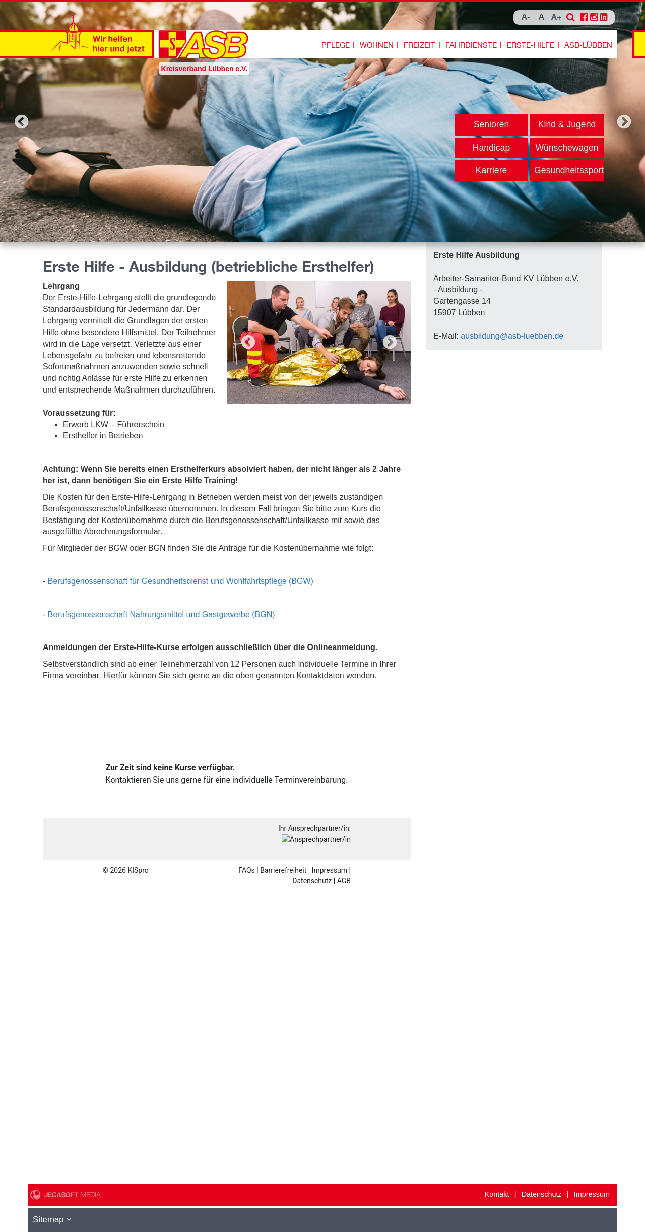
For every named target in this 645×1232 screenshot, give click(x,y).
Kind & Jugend (567, 124)
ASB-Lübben (588, 45)
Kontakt (497, 1194)
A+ (556, 17)
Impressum (592, 1194)
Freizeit (419, 45)
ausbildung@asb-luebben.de (512, 336)
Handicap (491, 148)
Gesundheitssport (569, 170)
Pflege (335, 45)
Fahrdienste (471, 45)
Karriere (491, 170)
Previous (21, 122)
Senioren (491, 124)
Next (623, 122)
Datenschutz (542, 1194)
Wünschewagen (566, 148)
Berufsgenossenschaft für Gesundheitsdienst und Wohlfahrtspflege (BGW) (180, 581)
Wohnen (377, 45)
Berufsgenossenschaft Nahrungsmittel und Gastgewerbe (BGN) (161, 614)
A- (526, 17)
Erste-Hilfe (530, 45)
